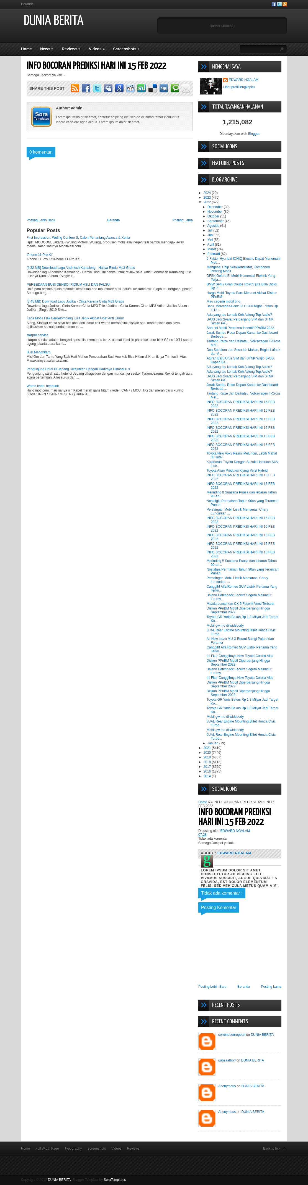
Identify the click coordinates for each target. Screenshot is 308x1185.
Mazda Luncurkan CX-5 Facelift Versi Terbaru (240, 604)
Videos (97, 49)
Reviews (71, 49)
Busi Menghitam (38, 352)
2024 (208, 193)
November (215, 212)
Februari (214, 254)
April (211, 244)
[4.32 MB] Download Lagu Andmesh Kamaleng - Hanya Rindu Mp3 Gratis (81, 268)
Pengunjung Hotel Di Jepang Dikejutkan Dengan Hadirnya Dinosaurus (78, 369)
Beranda (27, 4)
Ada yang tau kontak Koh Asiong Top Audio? (239, 315)
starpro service (37, 335)
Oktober (213, 216)
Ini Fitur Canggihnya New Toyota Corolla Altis (240, 656)
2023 (208, 197)
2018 (208, 762)
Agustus (213, 226)
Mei (210, 240)
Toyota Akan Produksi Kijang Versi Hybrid (237, 470)
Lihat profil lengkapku (239, 87)
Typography (73, 1148)
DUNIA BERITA (54, 21)
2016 (208, 771)
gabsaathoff (227, 1060)
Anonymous (227, 1086)
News (46, 49)
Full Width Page (47, 1148)
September (216, 221)
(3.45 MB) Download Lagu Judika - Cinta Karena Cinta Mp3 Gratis (75, 301)
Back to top (271, 1148)
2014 (208, 776)
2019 (208, 757)
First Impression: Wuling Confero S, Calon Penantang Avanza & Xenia (78, 238)
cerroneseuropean (231, 1035)
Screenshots (126, 49)
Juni (210, 235)
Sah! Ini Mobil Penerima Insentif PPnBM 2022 (240, 328)
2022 (208, 202)
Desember (215, 207)
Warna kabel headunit (43, 386)
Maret (212, 249)
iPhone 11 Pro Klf (39, 255)
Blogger (254, 134)
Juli (210, 230)
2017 (208, 767)
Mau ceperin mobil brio (223, 301)
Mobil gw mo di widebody (225, 625)
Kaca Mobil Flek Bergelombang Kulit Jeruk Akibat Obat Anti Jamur (75, 318)
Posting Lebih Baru (41, 220)
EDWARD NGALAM (243, 80)
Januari (213, 743)
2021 (208, 748)
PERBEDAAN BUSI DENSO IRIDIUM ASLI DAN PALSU (68, 285)
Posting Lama (183, 220)
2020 (208, 753)
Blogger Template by (99, 1180)
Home (26, 49)
